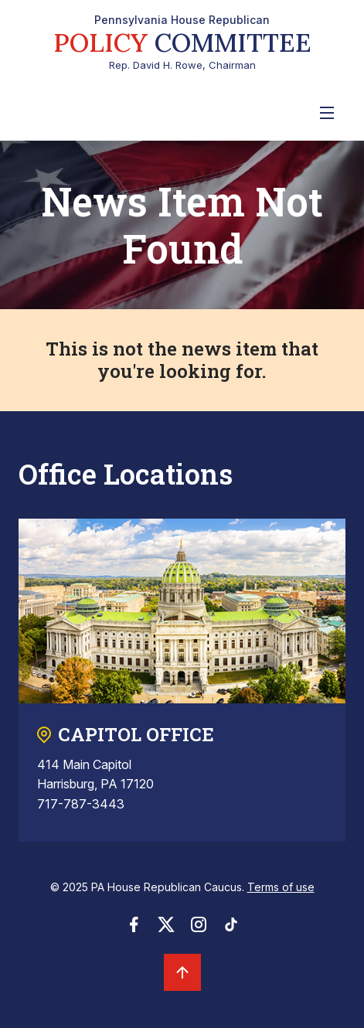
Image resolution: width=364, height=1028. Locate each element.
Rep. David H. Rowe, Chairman (182, 42)
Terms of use (281, 887)
